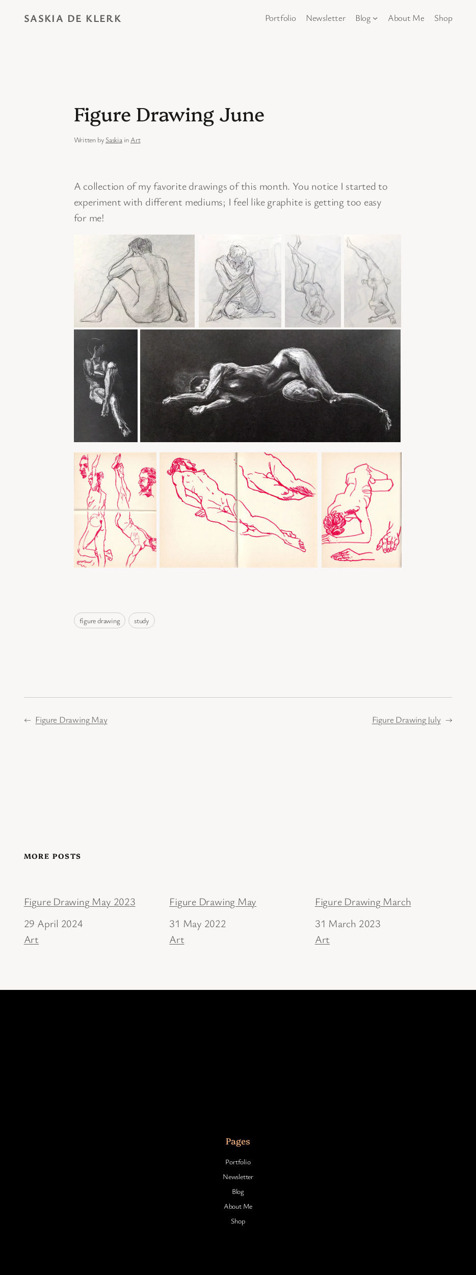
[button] (134, 281)
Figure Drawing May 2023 (80, 901)
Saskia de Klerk (73, 18)
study (141, 620)
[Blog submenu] (375, 17)
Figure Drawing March (363, 901)
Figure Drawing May (71, 719)
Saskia (113, 139)
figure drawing (100, 620)
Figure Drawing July (406, 719)
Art (135, 139)
